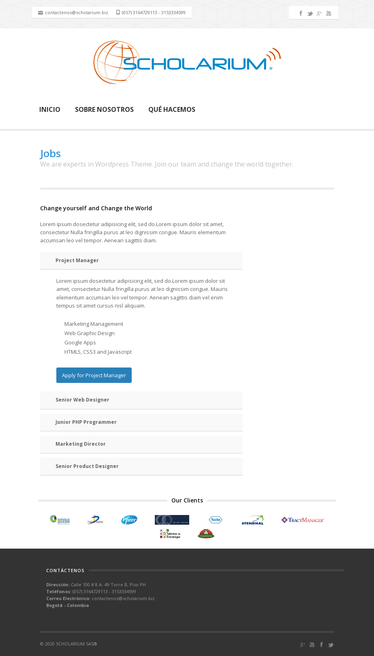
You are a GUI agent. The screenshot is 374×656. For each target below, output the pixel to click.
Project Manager (77, 260)
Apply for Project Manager (94, 375)
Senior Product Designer (87, 466)
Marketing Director (81, 443)
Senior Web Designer (82, 399)
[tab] (141, 261)
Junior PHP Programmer (86, 422)
